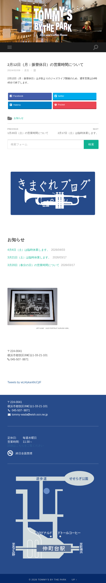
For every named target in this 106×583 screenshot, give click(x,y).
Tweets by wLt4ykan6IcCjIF (24, 382)
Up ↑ (74, 579)
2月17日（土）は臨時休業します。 (78, 131)
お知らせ (18, 118)
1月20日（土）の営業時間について (27, 131)
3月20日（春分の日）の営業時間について (33, 265)
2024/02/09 (13, 70)
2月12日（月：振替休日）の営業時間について (45, 65)
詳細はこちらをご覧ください (25, 445)
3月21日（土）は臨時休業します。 (29, 257)
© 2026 (33, 579)
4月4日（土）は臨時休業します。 (28, 249)
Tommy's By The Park (52, 579)
